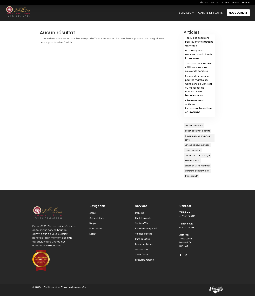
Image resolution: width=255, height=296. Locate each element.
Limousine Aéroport (144, 259)
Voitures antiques (143, 233)
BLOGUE (235, 2)
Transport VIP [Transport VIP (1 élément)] (191, 176)
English (92, 233)
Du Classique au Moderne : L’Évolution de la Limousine (198, 54)
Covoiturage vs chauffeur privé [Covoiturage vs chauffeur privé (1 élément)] (197, 138)
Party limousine (142, 238)
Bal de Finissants (143, 218)
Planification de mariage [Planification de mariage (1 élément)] (197, 155)
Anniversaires (141, 249)
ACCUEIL (225, 2)
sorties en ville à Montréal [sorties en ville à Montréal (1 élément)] (197, 165)
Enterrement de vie (144, 244)
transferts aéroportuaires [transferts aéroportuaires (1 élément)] (197, 170)
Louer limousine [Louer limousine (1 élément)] (192, 150)
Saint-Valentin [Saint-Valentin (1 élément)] (192, 160)
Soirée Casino (141, 254)
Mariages (139, 212)
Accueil (92, 212)
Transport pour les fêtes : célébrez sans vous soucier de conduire (199, 67)
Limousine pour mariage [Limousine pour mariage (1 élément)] (197, 145)
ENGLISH (246, 2)
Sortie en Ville (141, 223)
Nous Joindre (95, 228)
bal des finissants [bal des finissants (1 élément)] (194, 125)
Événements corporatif (146, 228)
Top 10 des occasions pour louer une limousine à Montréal (199, 41)
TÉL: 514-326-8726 (209, 2)
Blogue (92, 223)
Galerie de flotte (97, 218)
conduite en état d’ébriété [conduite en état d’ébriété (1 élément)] (197, 130)
